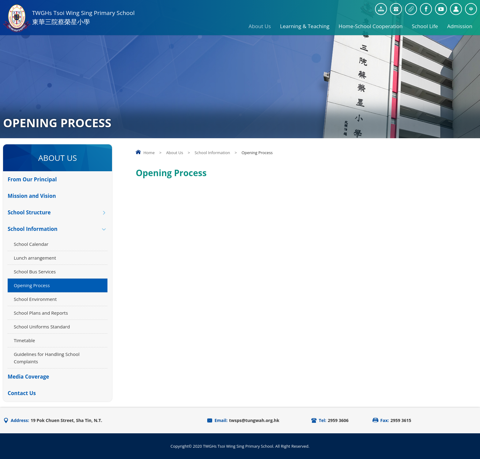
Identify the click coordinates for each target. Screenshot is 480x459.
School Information (212, 152)
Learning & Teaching (304, 24)
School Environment (35, 299)
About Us (260, 24)
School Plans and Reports (41, 313)
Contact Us (22, 393)
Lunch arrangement (35, 258)
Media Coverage (28, 376)
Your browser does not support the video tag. (306, 276)
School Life (425, 24)
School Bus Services (35, 271)
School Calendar (31, 244)
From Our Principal (32, 179)
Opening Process (32, 285)
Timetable (24, 340)
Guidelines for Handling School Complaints (47, 358)
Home (149, 152)
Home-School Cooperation (371, 24)
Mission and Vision (32, 195)
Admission (459, 24)
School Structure (29, 212)
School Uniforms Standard (42, 327)
